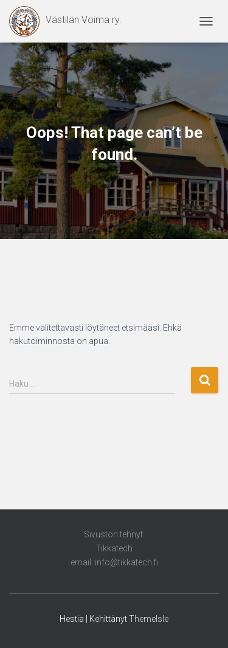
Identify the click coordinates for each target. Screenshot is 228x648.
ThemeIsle (148, 619)
